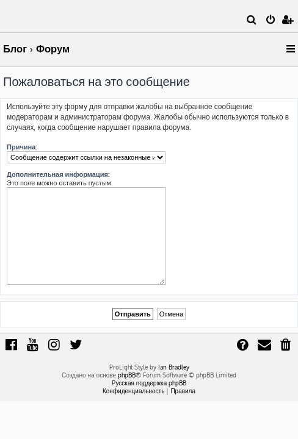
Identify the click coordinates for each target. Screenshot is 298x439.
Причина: (22, 147)
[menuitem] (251, 20)
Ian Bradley (173, 367)
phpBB (127, 375)
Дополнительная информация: (58, 174)
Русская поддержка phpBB (149, 383)
